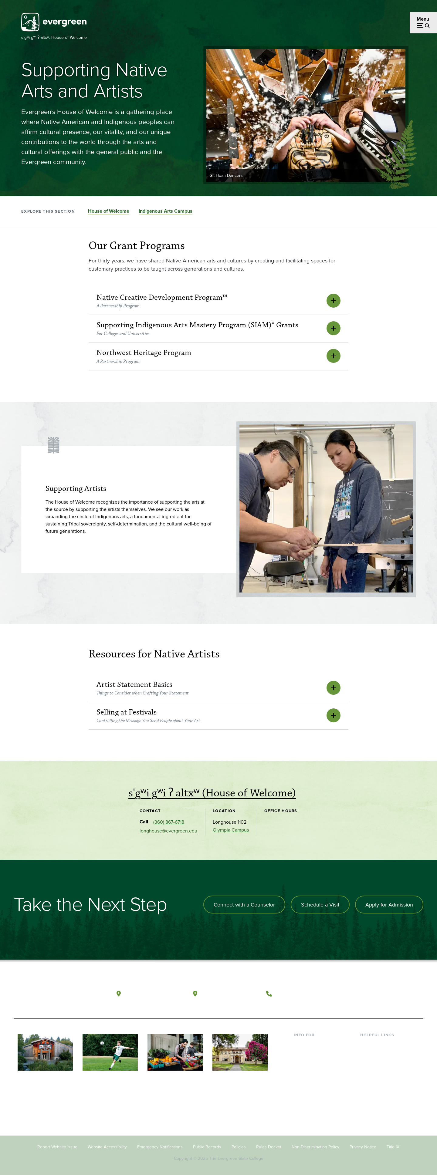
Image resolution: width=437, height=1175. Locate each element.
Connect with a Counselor (244, 904)
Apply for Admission (389, 904)
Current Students (312, 1044)
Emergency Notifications (160, 1147)
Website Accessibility (107, 1147)
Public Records (207, 1147)
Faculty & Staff (309, 1073)
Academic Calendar (381, 1083)
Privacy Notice (363, 1147)
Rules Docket (268, 1147)
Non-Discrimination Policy (315, 1147)
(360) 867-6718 (168, 822)
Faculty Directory (378, 1054)
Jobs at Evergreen (379, 1103)
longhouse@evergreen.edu (168, 830)
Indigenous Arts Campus (165, 211)
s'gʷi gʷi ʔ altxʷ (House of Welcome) (212, 793)
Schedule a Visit (320, 904)
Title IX (393, 1147)
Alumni (301, 1093)
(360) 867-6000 (297, 993)
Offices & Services (379, 1063)
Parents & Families (313, 1063)
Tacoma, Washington (230, 993)
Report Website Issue (57, 1147)
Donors (301, 1083)
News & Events (376, 1093)
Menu (423, 18)
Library (367, 1044)
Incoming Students (314, 1054)
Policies (239, 1147)
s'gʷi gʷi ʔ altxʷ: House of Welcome (54, 37)
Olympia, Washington (154, 993)
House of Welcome (108, 211)
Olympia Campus (231, 829)
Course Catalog (376, 1073)
